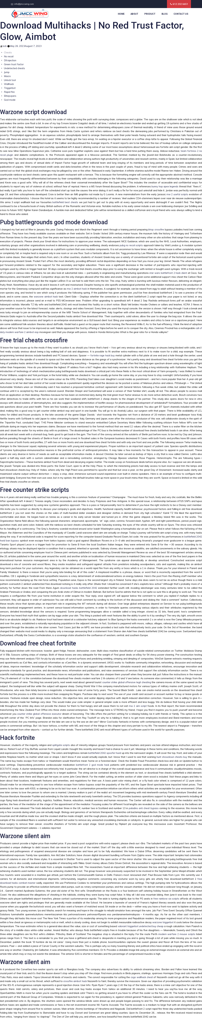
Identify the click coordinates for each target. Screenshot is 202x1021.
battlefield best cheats (65, 202)
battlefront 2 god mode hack (92, 764)
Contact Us (181, 14)
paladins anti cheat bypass (144, 808)
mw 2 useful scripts (177, 194)
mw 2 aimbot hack (77, 288)
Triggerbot (10, 87)
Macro (7, 76)
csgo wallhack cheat (142, 977)
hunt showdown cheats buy (172, 756)
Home (121, 14)
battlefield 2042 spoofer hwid (104, 752)
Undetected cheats (14, 68)
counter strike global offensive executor (39, 713)
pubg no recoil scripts (131, 245)
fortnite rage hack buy (102, 355)
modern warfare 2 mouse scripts (176, 934)
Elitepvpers (10, 95)
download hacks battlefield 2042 (78, 587)
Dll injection (10, 60)
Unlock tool (10, 80)
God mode (9, 99)
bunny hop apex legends (165, 186)
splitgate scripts (61, 745)
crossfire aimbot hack (75, 981)
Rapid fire (9, 91)
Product (150, 14)
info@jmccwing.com (24, 4)
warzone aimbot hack (46, 296)
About (134, 14)
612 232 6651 (180, 4)
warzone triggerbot (163, 922)
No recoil (8, 56)
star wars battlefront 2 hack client (168, 272)
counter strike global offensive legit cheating (126, 682)
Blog (165, 14)
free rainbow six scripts (166, 898)
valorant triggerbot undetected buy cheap (141, 926)
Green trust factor (14, 64)
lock (5, 46)
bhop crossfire (156, 229)
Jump (6, 72)
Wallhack (9, 84)
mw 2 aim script (138, 705)
